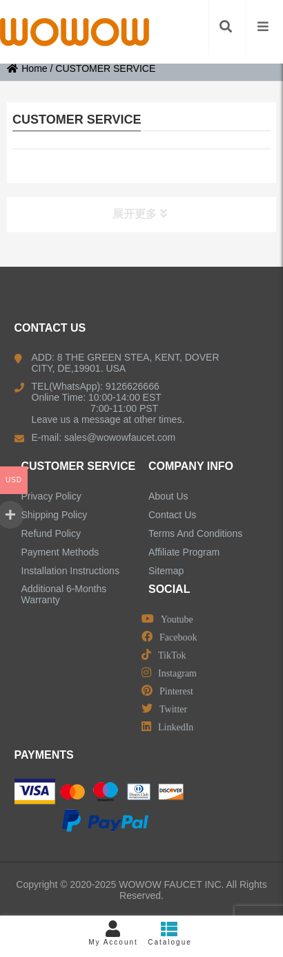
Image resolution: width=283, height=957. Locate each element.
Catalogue (170, 933)
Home (27, 68)
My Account (113, 933)
